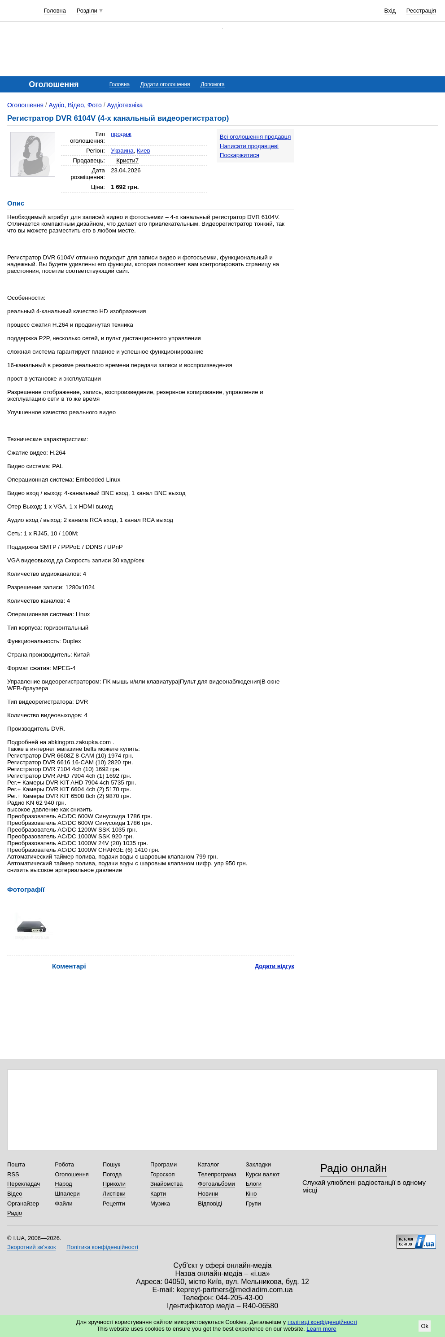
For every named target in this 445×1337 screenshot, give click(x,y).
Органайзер (23, 1203)
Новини (208, 1193)
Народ (63, 1183)
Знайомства (166, 1183)
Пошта (16, 1164)
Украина (122, 150)
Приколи (114, 1183)
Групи (253, 1203)
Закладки (258, 1164)
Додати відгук (274, 966)
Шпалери (67, 1193)
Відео (14, 1193)
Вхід (390, 10)
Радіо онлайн (353, 1168)
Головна (55, 10)
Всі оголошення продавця (255, 136)
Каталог (208, 1164)
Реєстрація (421, 10)
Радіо (14, 1213)
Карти (158, 1193)
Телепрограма (217, 1174)
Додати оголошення (165, 84)
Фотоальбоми (216, 1183)
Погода (112, 1174)
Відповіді (210, 1203)
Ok (424, 1326)
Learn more (321, 1328)
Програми (163, 1164)
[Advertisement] (372, 185)
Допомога (213, 84)
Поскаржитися (239, 155)
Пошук (111, 1164)
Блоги (254, 1183)
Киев (143, 150)
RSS (13, 1174)
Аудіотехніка (125, 105)
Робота (64, 1164)
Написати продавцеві (249, 146)
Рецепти (114, 1203)
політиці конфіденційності (322, 1322)
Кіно (251, 1193)
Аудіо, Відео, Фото (75, 105)
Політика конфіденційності (102, 1247)
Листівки (114, 1193)
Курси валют (263, 1174)
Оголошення (25, 105)
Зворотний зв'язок (31, 1247)
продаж (121, 134)
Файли (63, 1203)
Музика (160, 1203)
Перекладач (23, 1183)
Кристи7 (127, 160)
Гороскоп (162, 1174)
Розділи (87, 10)
